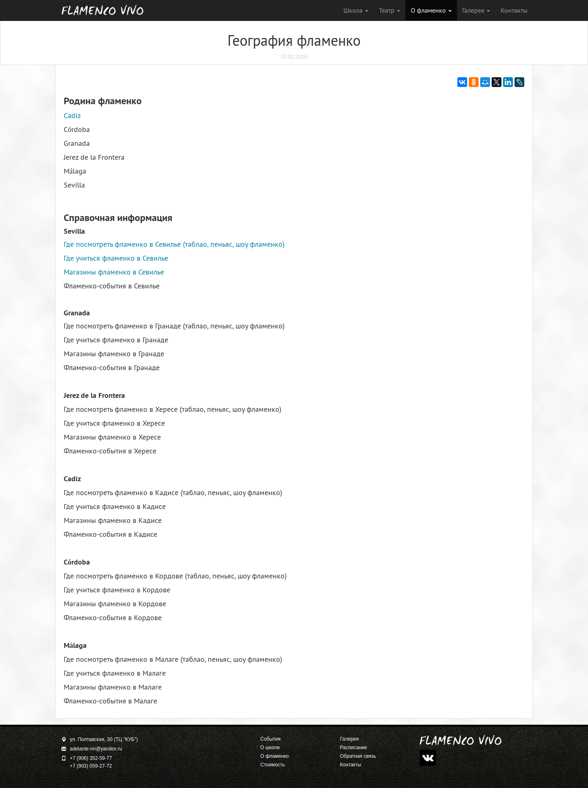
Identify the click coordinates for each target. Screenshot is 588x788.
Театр (389, 10)
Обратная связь (358, 756)
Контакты (514, 10)
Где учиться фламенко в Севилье (116, 258)
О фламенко (431, 10)
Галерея (476, 10)
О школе (270, 747)
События (271, 739)
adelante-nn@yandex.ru (96, 749)
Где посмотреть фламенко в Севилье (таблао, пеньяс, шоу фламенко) (174, 244)
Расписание (353, 747)
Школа (355, 10)
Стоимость (273, 765)
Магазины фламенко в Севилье (114, 272)
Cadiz (72, 115)
